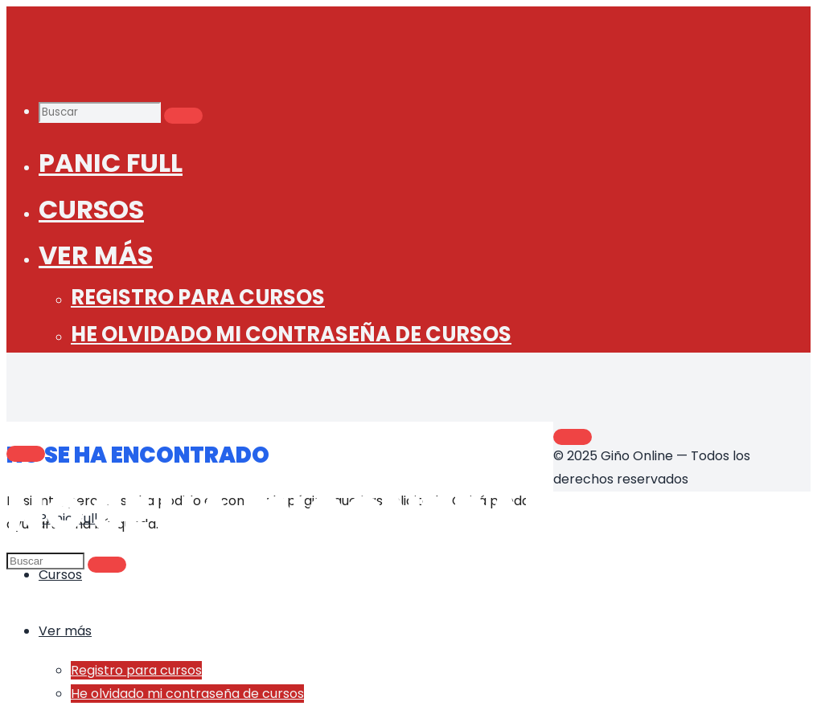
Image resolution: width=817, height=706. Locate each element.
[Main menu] (25, 454)
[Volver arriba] (572, 437)
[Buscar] (183, 116)
